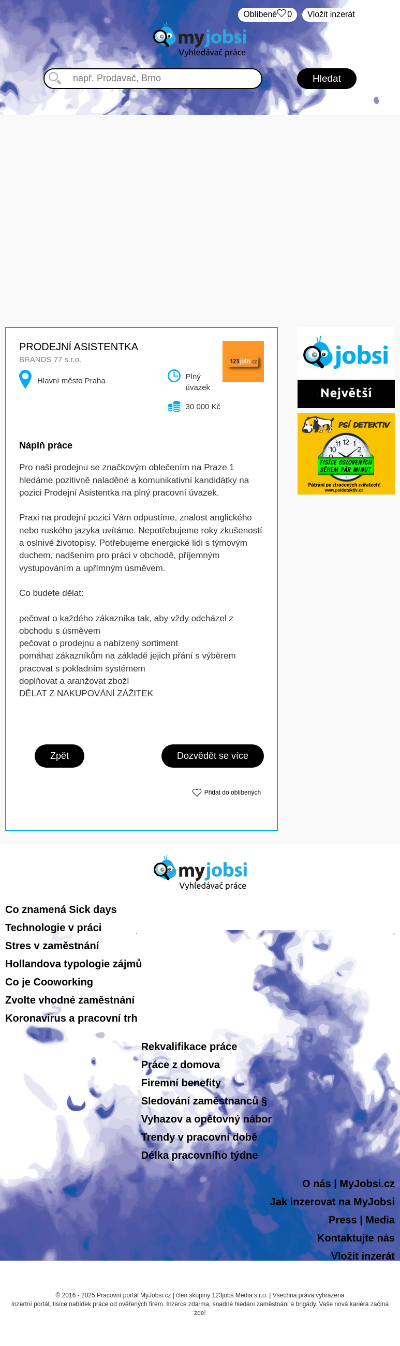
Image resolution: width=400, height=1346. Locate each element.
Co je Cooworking (49, 982)
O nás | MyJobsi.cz (348, 1183)
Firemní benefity (181, 1082)
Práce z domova (180, 1064)
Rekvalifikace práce (189, 1046)
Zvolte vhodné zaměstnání (70, 1000)
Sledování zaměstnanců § (204, 1100)
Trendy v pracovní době (199, 1137)
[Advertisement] (200, 187)
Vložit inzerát (331, 14)
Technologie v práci (53, 927)
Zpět (59, 756)
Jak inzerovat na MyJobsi (332, 1201)
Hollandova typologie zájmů (73, 963)
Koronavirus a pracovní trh (71, 1018)
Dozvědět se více (212, 756)
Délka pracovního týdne (199, 1155)
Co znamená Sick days (61, 909)
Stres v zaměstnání (52, 945)
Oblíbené (267, 15)
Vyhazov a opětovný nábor (206, 1119)
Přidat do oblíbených (232, 792)
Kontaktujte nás (356, 1238)
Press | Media (362, 1219)
